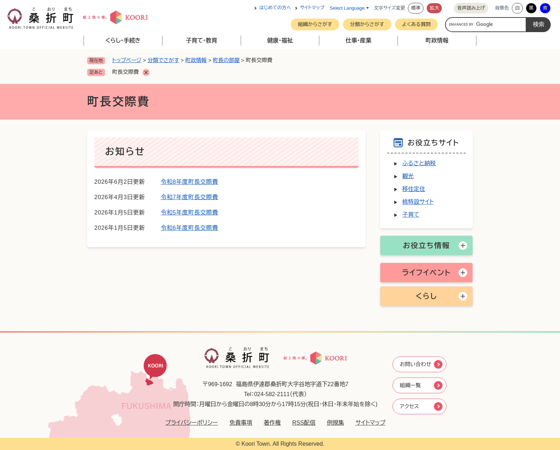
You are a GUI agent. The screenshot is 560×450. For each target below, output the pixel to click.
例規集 (332, 423)
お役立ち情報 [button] (426, 245)
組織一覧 (410, 385)
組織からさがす (315, 24)
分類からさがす (367, 24)
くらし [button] (426, 296)
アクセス (409, 407)
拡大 (434, 8)
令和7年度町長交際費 (189, 197)
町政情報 (437, 40)
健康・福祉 (280, 40)
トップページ (126, 60)
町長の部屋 (226, 60)
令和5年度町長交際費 (189, 212)
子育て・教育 (201, 40)
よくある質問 (416, 24)
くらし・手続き (123, 40)
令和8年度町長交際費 (189, 182)
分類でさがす (163, 60)
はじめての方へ (275, 8)
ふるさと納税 (419, 163)
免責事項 (237, 423)
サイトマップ (312, 8)
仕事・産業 (358, 40)
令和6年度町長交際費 (189, 228)
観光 (408, 176)
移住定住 (413, 189)
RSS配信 (300, 423)
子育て (410, 215)
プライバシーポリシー (188, 423)
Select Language (347, 8)
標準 (415, 8)
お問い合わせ (416, 363)
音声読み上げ (471, 8)
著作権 (269, 423)
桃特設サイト (418, 202)
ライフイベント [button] (426, 273)
